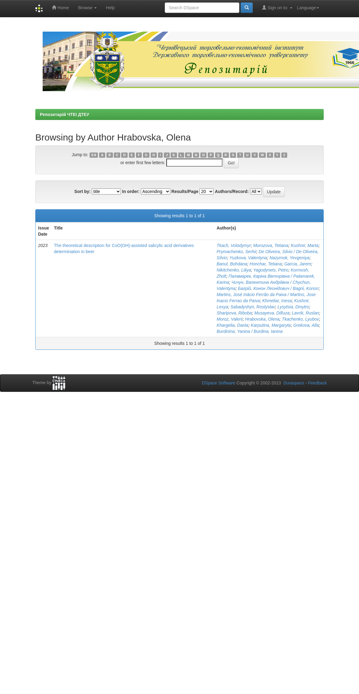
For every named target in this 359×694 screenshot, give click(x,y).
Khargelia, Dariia (233, 325)
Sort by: (82, 191)
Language (308, 7)
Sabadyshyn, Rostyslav (252, 306)
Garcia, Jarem (297, 263)
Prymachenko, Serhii (236, 251)
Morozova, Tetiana (270, 245)
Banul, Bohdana (232, 263)
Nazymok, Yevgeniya (289, 257)
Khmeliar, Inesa (277, 300)
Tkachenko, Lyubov (300, 319)
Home (60, 7)
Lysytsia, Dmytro (293, 306)
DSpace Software (218, 382)
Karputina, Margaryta (271, 325)
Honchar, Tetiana (265, 263)
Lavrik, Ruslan (305, 312)
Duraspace (293, 382)
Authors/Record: (232, 191)
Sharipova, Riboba (234, 312)
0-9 (93, 155)
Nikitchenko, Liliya (234, 270)
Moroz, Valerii (230, 319)
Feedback (317, 382)
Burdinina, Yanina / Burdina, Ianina (250, 331)
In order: (131, 191)
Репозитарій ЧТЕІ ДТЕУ (64, 114)
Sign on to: (277, 7)
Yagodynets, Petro (270, 270)
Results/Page (185, 191)
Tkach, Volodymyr (234, 245)
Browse (87, 7)
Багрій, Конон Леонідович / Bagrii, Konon (278, 288)
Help (110, 7)
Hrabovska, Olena (262, 319)
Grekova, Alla (306, 325)
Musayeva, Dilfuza (271, 312)
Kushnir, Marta (304, 245)
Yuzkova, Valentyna (248, 257)
